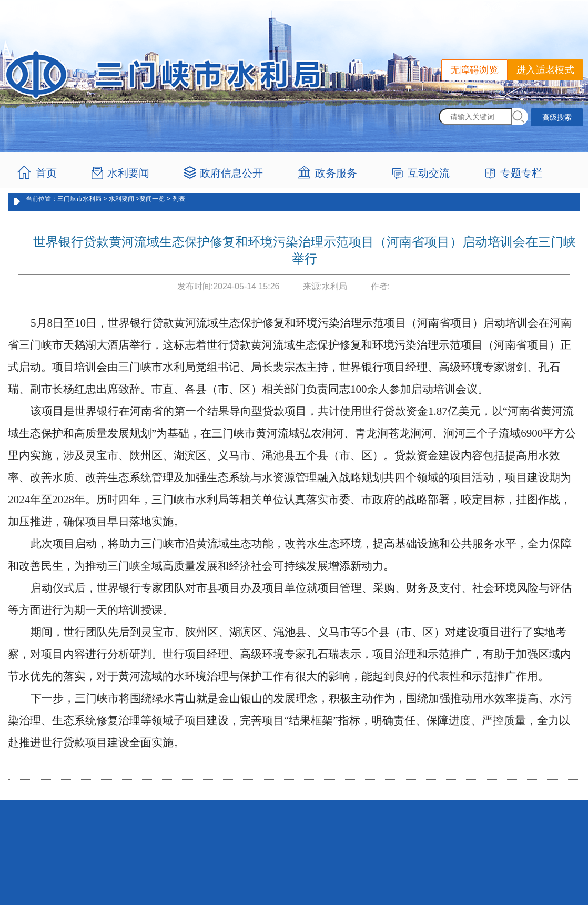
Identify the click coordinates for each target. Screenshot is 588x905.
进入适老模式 (545, 70)
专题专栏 (521, 173)
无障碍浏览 (474, 70)
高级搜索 (557, 117)
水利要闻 (128, 173)
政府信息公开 (231, 173)
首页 (46, 173)
